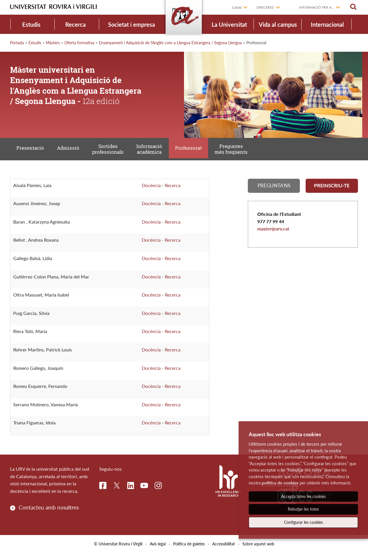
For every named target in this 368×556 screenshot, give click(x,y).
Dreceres (265, 7)
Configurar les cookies (303, 522)
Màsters (53, 42)
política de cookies (280, 482)
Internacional (327, 24)
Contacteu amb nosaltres (49, 510)
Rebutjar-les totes (303, 509)
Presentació (31, 150)
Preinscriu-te (332, 189)
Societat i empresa (131, 24)
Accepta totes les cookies (303, 496)
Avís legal (158, 547)
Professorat (197, 150)
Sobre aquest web (258, 547)
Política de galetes (189, 547)
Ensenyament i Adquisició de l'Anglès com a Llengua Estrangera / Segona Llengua (170, 42)
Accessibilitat (223, 547)
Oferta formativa (79, 42)
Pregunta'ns (273, 189)
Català (236, 7)
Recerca (75, 24)
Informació (156, 151)
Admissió (71, 150)
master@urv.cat (273, 233)
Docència (151, 188)
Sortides (113, 151)
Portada (17, 42)
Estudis (31, 24)
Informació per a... (316, 7)
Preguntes (241, 151)
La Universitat (229, 24)
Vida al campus (278, 24)
